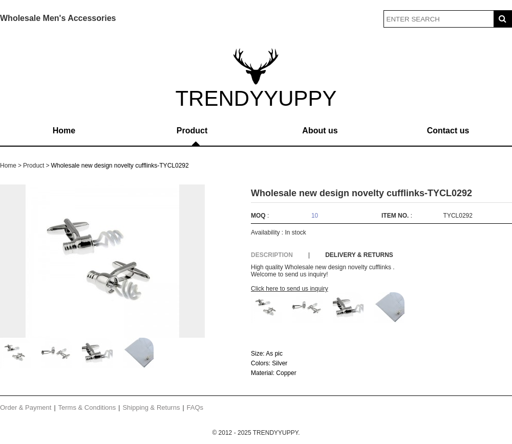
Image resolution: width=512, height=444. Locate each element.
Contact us (448, 130)
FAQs (195, 407)
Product (192, 130)
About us (319, 130)
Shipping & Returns (151, 407)
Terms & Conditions (87, 407)
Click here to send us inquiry (289, 288)
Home (64, 130)
